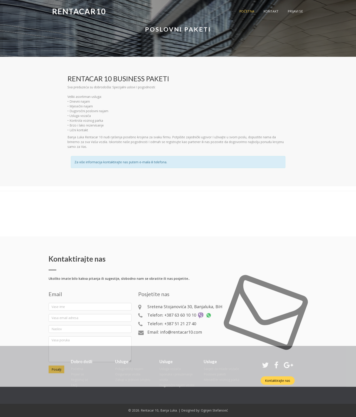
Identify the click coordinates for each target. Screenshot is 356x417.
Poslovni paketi (215, 374)
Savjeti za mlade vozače (221, 369)
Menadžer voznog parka (221, 379)
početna (246, 11)
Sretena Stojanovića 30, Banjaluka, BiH (184, 343)
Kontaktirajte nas (277, 380)
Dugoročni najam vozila (176, 385)
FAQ (74, 385)
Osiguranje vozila (127, 374)
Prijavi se (77, 374)
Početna (77, 369)
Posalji (56, 406)
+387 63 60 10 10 (180, 352)
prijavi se (295, 11)
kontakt (271, 11)
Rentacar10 (79, 11)
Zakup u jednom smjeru (132, 379)
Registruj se (79, 379)
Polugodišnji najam (129, 369)
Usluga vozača (170, 369)
